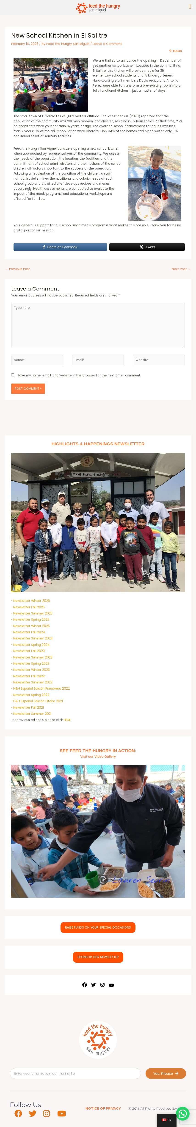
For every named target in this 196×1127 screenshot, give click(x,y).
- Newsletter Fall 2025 (28, 607)
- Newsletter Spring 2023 (30, 663)
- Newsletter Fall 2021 (27, 707)
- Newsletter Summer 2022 (31, 682)
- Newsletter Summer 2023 (31, 657)
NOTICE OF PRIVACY (103, 1108)
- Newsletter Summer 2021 (31, 714)
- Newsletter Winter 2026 (30, 601)
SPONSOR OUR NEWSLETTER (98, 957)
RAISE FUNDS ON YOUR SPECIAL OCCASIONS (98, 927)
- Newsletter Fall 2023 (28, 651)
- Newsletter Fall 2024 (28, 632)
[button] (183, 1114)
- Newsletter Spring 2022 (30, 695)
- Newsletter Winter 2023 (30, 670)
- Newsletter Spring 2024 (30, 645)
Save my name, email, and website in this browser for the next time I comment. (79, 375)
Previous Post (17, 269)
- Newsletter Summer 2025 (31, 613)
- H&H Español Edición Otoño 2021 (37, 701)
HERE (67, 720)
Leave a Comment (107, 44)
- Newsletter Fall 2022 (28, 676)
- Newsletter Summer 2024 (32, 638)
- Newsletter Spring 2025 (30, 619)
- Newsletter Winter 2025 (30, 626)
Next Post (181, 269)
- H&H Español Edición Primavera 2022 (40, 688)
